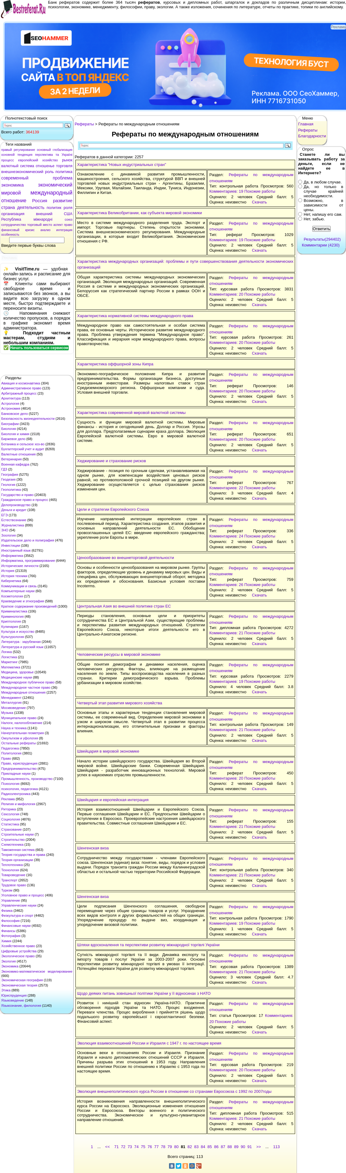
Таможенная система (18, 850)
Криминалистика (14, 611)
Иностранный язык (16, 550)
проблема (62, 177)
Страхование (11, 829)
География (9, 474)
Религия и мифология (18, 804)
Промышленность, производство (26, 779)
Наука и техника (14, 728)
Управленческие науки (19, 905)
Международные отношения (23, 692)
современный (15, 177)
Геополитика (11, 489)
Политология (11, 753)
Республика (11, 219)
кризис (30, 230)
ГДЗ (4, 469)
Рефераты (84, 124)
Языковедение (12, 1000)
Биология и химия (15, 434)
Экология (8, 961)
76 (150, 1146)
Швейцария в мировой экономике (108, 751)
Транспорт (9, 880)
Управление (10, 900)
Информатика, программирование (28, 560)
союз (68, 219)
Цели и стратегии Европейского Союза (113, 509)
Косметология (12, 596)
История (7, 571)
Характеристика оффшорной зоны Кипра (115, 364)
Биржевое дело (13, 439)
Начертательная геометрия (22, 733)
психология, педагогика (19, 789)
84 (203, 1146)
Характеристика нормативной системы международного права (135, 315)
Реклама (8, 799)
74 (136, 1146)
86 (216, 1146)
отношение (13, 200)
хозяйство (50, 160)
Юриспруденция (14, 995)
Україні (67, 154)
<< (107, 1146)
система (27, 166)
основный (44, 150)
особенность (10, 234)
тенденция (24, 154)
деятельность (30, 207)
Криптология (11, 621)
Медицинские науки (16, 677)
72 (123, 1146)
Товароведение (13, 875)
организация (13, 213)
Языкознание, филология (21, 1005)
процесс (7, 160)
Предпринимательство (19, 768)
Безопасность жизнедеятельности (28, 418)
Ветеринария (11, 459)
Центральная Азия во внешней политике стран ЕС (124, 606)
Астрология (10, 403)
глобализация (62, 150)
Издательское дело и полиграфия (27, 540)
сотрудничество (13, 224)
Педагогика (10, 748)
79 (169, 1146)
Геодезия (8, 479)
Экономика (9, 966)
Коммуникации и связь (19, 586)
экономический (55, 184)
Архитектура (11, 398)
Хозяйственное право (18, 946)
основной (8, 154)
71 (116, 1146)
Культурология (12, 637)
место (47, 224)
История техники (14, 576)
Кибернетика (11, 581)
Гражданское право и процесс (24, 500)
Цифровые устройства (19, 951)
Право (6, 758)
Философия (10, 921)
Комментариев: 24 (226, 536)
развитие (62, 200)
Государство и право (17, 495)
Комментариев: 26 (226, 584)
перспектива (44, 154)
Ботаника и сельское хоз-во (22, 444)
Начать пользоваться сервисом (39, 348)
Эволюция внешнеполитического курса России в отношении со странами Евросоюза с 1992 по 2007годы (174, 1091)
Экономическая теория (19, 985)
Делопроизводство (16, 505)
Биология (8, 429)
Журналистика (12, 525)
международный (51, 193)
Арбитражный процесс (19, 393)
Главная (305, 124)
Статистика (10, 824)
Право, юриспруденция (19, 763)
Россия (39, 200)
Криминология (12, 616)
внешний (44, 213)
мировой (11, 192)
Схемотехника (12, 844)
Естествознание (13, 520)
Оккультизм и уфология (19, 738)
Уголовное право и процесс (22, 895)
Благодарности (312, 136)
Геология (8, 484)
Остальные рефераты (18, 743)
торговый (34, 224)
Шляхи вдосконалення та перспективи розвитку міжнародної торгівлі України (148, 945)
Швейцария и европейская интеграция (113, 799)
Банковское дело (14, 413)
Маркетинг (9, 662)
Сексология (10, 814)
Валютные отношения (18, 454)
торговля (64, 165)
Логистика (9, 657)
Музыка (7, 712)
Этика (5, 990)
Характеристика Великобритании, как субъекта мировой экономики (139, 213)
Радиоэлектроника (15, 794)
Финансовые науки (16, 925)
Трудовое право (13, 885)
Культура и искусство (17, 631)
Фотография (11, 936)
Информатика (12, 555)
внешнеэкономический (22, 171)
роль (49, 171)
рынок (67, 160)
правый (6, 150)
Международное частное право (25, 687)
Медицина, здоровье (17, 672)
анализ (45, 230)
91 (250, 1146)
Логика (6, 652)
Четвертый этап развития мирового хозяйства (119, 703)
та (57, 154)
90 (243, 1146)
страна (8, 207)
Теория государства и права (23, 854)
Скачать (259, 202)
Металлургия (11, 702)
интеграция (64, 230)
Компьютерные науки (18, 591)
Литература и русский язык (22, 647)
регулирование (24, 150)
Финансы (8, 931)
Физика (7, 910)
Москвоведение (13, 708)
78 (163, 1146)
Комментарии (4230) (321, 245)
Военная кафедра (15, 464)
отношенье (45, 166)
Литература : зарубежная (21, 642)
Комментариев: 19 (226, 191)
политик (54, 207)
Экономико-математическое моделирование (36, 971)
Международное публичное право (28, 682)
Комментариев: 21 (226, 633)
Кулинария (9, 626)
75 (143, 1146)
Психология (10, 783)
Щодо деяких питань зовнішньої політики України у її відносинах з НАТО (144, 993)
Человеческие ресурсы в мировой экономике (119, 654)
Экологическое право (18, 956)
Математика (10, 667)
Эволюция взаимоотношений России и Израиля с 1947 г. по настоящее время (149, 1043)
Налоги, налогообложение (21, 723)
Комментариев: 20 (226, 294)
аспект (58, 224)
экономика (12, 184)
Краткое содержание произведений (29, 606)
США (68, 214)
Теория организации (17, 860)
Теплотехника (12, 865)
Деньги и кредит (13, 510)
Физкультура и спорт (17, 915)
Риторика (8, 809)
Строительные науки (17, 834)
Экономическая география (22, 980)
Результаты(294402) (322, 239)
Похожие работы (259, 191)
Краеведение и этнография (22, 601)
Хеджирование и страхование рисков (111, 461)
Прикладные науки (16, 773)
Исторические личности (19, 566)
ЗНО (4, 530)
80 (176, 1146)
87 (223, 1146)
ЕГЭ (4, 515)
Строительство (13, 839)
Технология (10, 870)
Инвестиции (10, 545)
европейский (28, 160)
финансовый (10, 230)
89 (236, 1146)
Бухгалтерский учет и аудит (22, 449)
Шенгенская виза (93, 848)
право (68, 224)
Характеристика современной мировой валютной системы (131, 412)
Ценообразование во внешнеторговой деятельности (125, 557)
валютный (9, 166)
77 (156, 1146)
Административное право (21, 388)
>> (258, 1146)
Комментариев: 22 (226, 488)
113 (276, 1146)
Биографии (10, 424)
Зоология (8, 535)
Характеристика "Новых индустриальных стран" (121, 164)
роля (67, 207)
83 (196, 1146)
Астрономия (10, 408)
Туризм (6, 890)
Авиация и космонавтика (20, 383)
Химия (6, 941)
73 (130, 1146)
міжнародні (42, 219)
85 (209, 1146)
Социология (10, 819)
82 (189, 1146)
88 (229, 1146)
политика (64, 171)
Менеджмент (11, 697)
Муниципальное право (19, 718)
